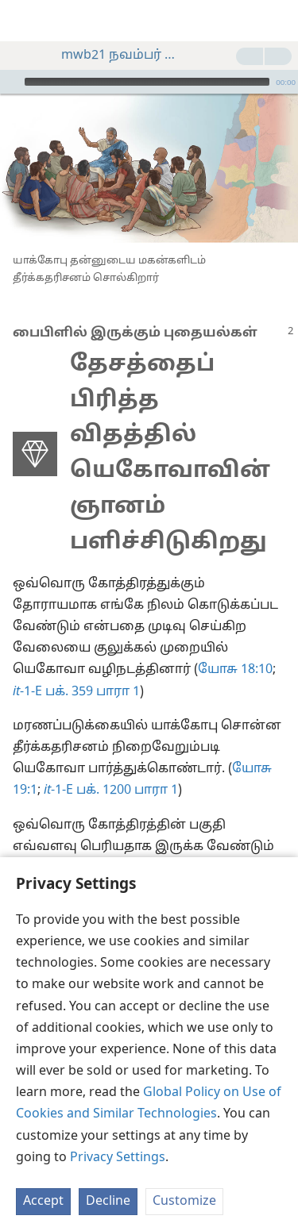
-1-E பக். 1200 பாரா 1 (111, 790)
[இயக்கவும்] (10, 81)
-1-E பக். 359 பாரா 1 (76, 692)
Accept (43, 1202)
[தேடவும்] (278, 20)
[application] (149, 82)
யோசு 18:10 (235, 670)
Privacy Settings (117, 1158)
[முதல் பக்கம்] (24, 20)
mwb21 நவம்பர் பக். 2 (112, 55)
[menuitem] (24, 20)
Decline (108, 1202)
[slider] (147, 82)
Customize (184, 1202)
